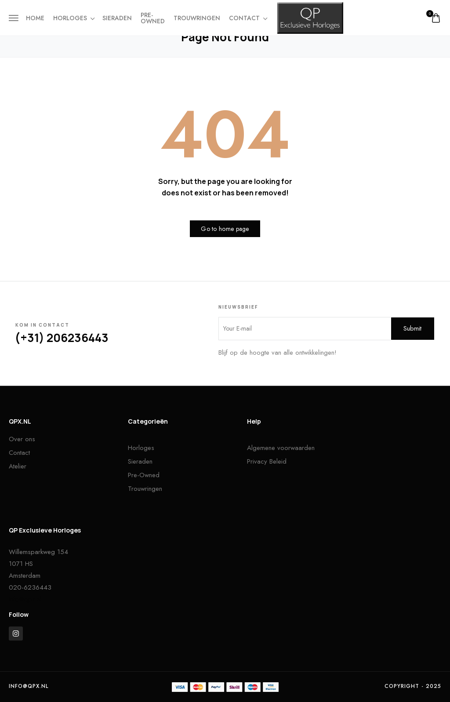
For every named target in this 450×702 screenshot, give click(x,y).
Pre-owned (153, 18)
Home (35, 18)
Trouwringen (197, 18)
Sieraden (117, 18)
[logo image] (310, 17)
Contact (247, 18)
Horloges (73, 18)
